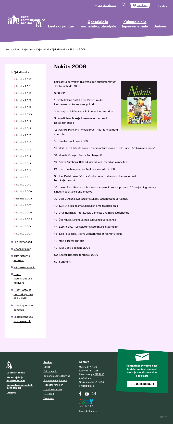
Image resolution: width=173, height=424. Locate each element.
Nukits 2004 (24, 226)
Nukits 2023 (23, 93)
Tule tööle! (48, 398)
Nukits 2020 (24, 114)
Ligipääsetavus (107, 5)
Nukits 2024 (23, 86)
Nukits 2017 (23, 135)
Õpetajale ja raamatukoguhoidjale (97, 24)
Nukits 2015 (23, 149)
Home (9, 49)
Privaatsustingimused (55, 380)
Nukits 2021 (23, 107)
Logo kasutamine (52, 389)
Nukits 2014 (23, 156)
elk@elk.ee (85, 378)
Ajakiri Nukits (59, 49)
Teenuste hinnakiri (53, 384)
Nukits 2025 (24, 79)
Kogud (46, 366)
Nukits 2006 (24, 212)
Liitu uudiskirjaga (141, 384)
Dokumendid (50, 371)
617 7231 (94, 370)
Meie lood (48, 393)
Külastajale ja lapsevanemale (135, 24)
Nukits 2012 (23, 170)
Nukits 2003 (24, 233)
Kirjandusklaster (88, 411)
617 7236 (92, 367)
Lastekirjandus (61, 26)
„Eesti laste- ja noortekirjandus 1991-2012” (23, 294)
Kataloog (142, 5)
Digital (164, 417)
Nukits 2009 (24, 191)
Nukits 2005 (24, 219)
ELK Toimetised (23, 242)
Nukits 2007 (24, 205)
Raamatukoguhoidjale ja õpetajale (19, 386)
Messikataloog (22, 249)
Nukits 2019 (23, 121)
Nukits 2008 (24, 198)
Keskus (47, 362)
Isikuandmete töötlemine (56, 375)
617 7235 (99, 374)
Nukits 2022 (24, 100)
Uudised (160, 26)
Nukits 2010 (23, 184)
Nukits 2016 (23, 142)
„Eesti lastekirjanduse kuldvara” (23, 279)
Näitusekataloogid (24, 267)
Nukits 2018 (23, 128)
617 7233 (100, 382)
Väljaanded (42, 49)
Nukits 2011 (23, 177)
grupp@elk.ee (86, 385)
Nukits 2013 (23, 163)
